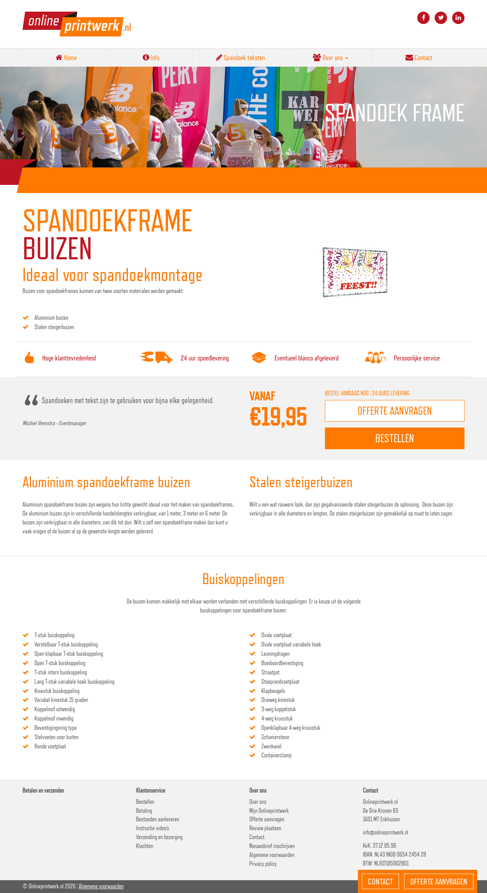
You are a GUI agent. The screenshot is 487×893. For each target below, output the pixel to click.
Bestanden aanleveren (157, 819)
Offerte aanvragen (266, 819)
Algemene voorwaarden (271, 855)
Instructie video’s (152, 828)
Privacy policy (263, 863)
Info (151, 57)
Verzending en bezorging (159, 837)
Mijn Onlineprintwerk (269, 810)
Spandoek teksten (240, 57)
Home (66, 57)
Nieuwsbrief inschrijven (272, 846)
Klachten (144, 846)
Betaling (144, 810)
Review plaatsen (265, 828)
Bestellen (145, 801)
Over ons (330, 57)
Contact (419, 57)
